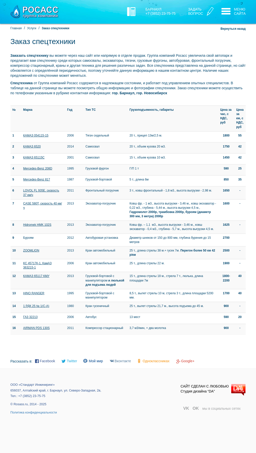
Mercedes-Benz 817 (36, 179)
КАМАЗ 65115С (34, 157)
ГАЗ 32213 (30, 317)
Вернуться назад (232, 28)
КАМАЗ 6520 (32, 146)
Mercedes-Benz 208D (37, 168)
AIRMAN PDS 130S (36, 328)
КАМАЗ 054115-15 (36, 135)
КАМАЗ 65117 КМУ (36, 276)
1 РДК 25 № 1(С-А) (36, 306)
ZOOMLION (31, 250)
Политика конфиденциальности (34, 412)
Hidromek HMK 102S (37, 224)
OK (196, 408)
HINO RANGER (34, 293)
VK (186, 408)
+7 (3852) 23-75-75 (160, 14)
